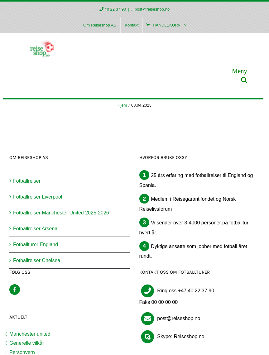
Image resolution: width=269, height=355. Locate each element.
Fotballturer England (35, 244)
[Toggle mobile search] (244, 80)
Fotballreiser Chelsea (36, 260)
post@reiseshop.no (151, 9)
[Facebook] (14, 289)
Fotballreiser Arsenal (36, 228)
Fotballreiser (27, 181)
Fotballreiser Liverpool (37, 196)
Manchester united (29, 334)
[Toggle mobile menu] (239, 71)
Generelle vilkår (26, 343)
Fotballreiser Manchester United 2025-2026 (61, 212)
